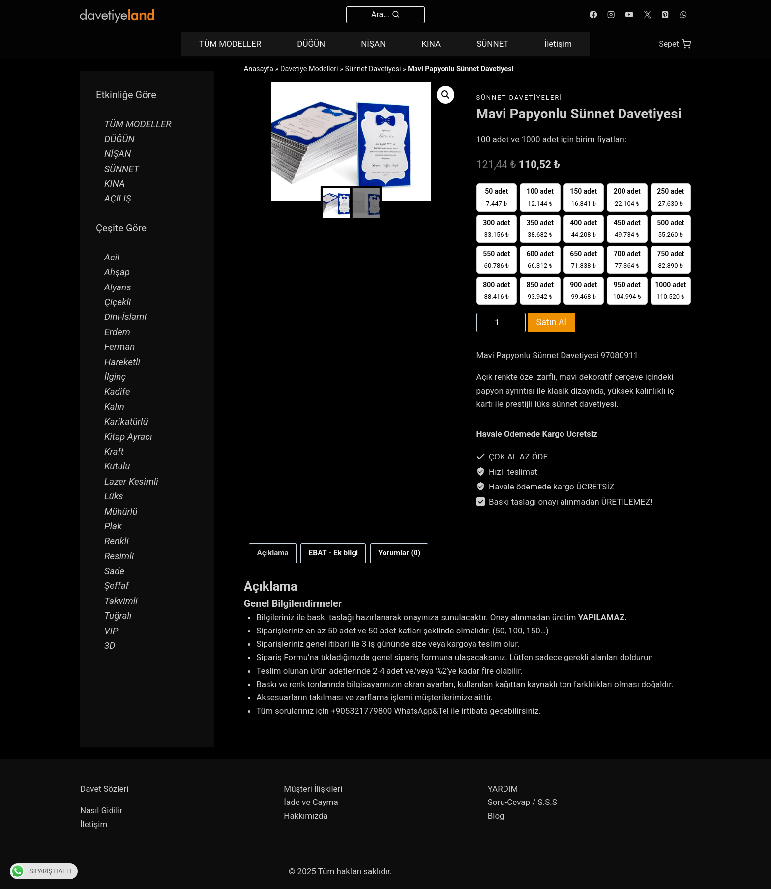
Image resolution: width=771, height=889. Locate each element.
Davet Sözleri (104, 789)
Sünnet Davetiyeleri (519, 97)
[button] (445, 95)
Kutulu (117, 466)
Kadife (117, 391)
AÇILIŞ (117, 198)
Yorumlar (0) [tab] (399, 552)
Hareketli (122, 362)
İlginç (115, 376)
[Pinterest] (665, 15)
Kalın (114, 406)
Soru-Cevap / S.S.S (522, 802)
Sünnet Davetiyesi (373, 69)
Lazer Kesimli (131, 481)
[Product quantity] (501, 322)
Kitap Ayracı (128, 436)
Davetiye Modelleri (309, 69)
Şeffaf (116, 585)
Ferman (119, 346)
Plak (112, 526)
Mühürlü (120, 511)
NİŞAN (373, 44)
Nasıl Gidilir (101, 810)
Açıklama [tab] (273, 552)
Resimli (119, 556)
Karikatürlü (126, 421)
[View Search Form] (385, 14)
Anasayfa (258, 69)
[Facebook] (593, 15)
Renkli (116, 540)
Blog (496, 816)
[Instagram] (611, 15)
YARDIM (503, 789)
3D (109, 645)
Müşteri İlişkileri (313, 789)
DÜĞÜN (311, 44)
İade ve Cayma (311, 802)
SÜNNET (492, 44)
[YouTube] (629, 15)
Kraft (114, 451)
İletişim (558, 44)
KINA (431, 44)
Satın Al (551, 322)
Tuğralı (118, 615)
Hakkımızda (305, 816)
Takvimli (121, 600)
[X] (647, 15)
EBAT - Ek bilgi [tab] (333, 552)
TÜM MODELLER (230, 44)
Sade (114, 570)
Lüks (113, 496)
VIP (111, 630)
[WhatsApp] (683, 15)
